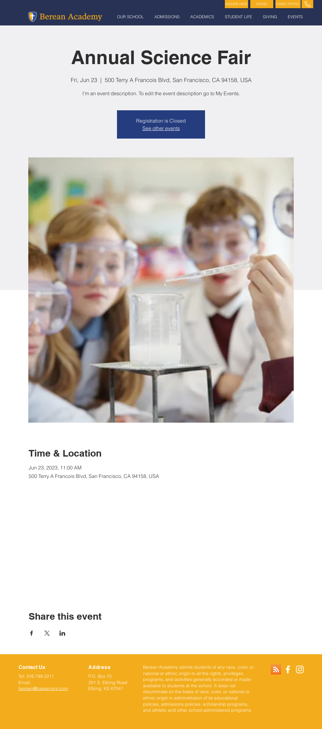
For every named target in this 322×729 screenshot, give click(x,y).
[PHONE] (307, 4)
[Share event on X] (47, 633)
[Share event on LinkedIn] (62, 633)
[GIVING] (261, 4)
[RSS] (276, 669)
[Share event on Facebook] (32, 633)
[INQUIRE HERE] (236, 4)
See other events (161, 128)
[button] (131, 17)
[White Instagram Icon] (300, 669)
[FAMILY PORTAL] (288, 4)
